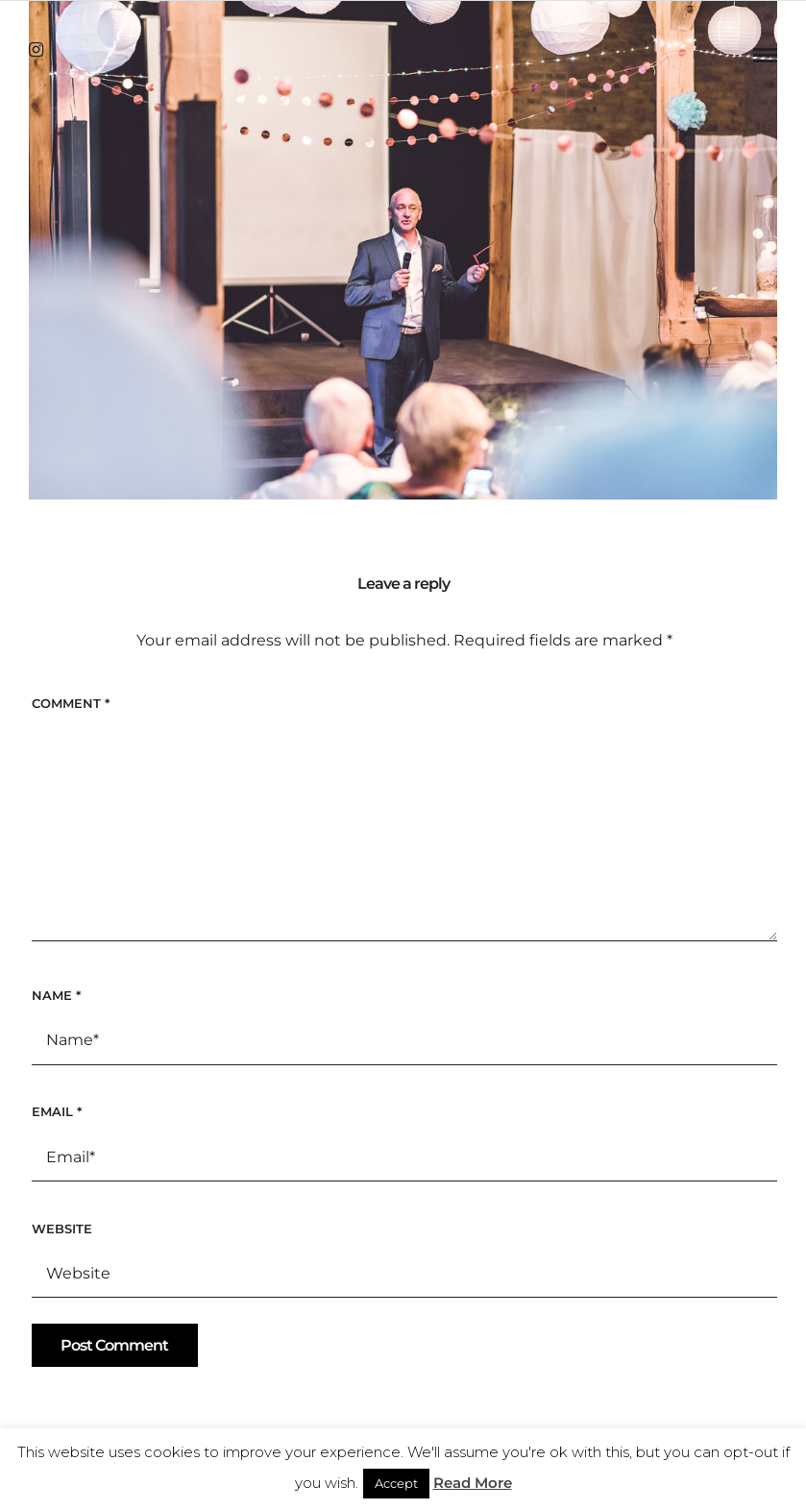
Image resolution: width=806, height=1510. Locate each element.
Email (57, 1111)
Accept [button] (396, 1483)
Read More (472, 1482)
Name (56, 995)
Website (62, 1228)
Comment (71, 703)
